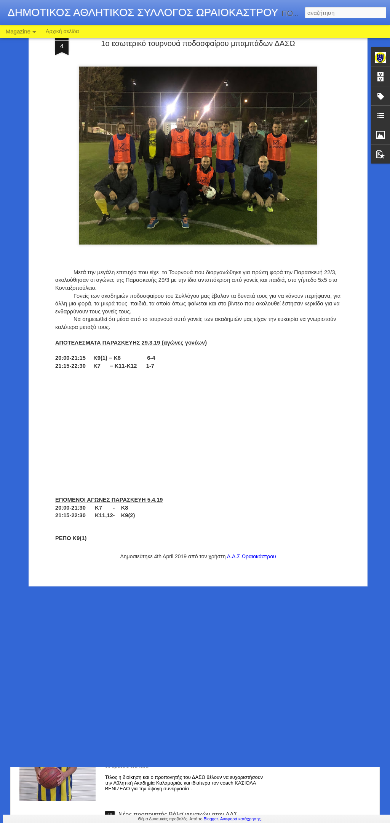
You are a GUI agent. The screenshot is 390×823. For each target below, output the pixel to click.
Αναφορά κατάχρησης (240, 819)
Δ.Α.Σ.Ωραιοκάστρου (251, 464)
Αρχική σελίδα (62, 31)
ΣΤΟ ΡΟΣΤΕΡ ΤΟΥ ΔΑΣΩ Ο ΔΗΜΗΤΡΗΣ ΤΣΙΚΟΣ (185, 642)
